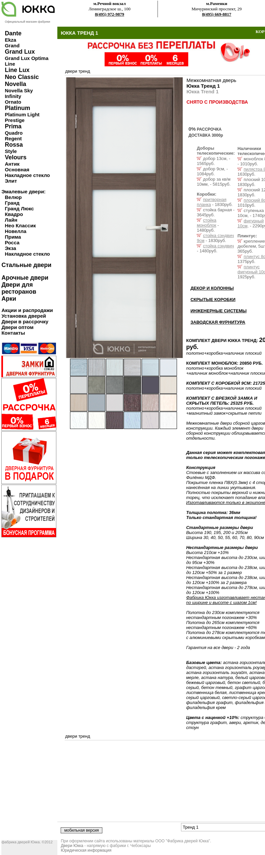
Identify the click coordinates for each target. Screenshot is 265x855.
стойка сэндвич (218, 245)
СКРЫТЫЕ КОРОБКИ (212, 299)
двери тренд (77, 71)
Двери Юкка (72, 845)
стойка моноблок (206, 223)
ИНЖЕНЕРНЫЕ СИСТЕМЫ (218, 310)
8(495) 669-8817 (216, 14)
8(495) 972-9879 (109, 14)
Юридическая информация (86, 850)
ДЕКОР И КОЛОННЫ (212, 288)
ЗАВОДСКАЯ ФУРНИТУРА (217, 322)
